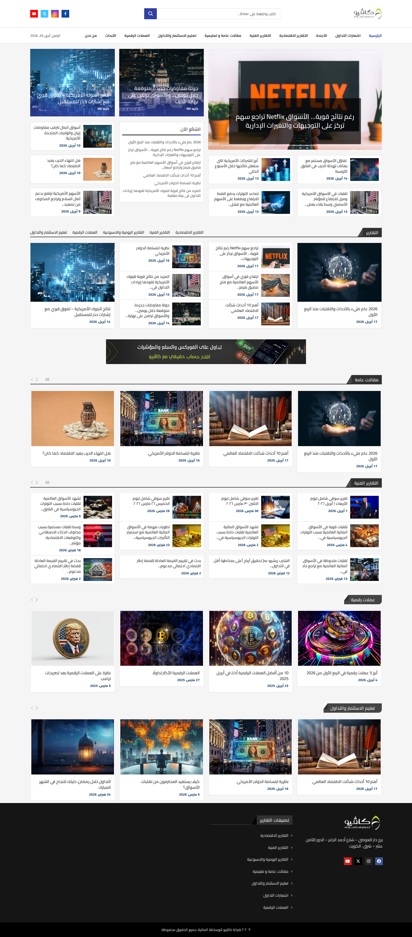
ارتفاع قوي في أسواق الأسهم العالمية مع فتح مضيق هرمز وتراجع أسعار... (165, 164)
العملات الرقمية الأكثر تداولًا (176, 673)
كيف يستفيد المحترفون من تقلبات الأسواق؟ (170, 784)
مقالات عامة (366, 380)
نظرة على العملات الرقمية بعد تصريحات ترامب (78, 676)
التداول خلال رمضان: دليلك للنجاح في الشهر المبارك (75, 784)
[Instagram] (55, 14)
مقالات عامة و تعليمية (223, 35)
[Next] (36, 379)
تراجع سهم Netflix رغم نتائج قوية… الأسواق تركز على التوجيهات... (237, 253)
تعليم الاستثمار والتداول (177, 35)
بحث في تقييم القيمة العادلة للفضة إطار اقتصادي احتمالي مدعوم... (169, 563)
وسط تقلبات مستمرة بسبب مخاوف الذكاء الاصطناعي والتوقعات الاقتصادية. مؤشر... (59, 535)
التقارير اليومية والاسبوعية (123, 232)
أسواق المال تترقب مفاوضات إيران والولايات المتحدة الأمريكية (57, 133)
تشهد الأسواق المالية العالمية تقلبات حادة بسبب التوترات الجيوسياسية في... (237, 532)
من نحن (91, 35)
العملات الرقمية (137, 35)
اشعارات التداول (348, 35)
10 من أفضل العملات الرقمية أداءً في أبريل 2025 (252, 676)
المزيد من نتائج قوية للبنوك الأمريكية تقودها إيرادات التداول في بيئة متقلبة (162, 193)
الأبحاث (110, 35)
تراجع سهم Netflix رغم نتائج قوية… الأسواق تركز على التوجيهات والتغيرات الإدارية (164, 152)
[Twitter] (44, 14)
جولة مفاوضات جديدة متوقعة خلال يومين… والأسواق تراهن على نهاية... (147, 310)
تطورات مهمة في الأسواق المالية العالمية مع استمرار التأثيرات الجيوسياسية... (148, 532)
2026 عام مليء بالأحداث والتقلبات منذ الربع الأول (295, 121)
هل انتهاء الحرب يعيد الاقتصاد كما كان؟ (63, 163)
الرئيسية (375, 35)
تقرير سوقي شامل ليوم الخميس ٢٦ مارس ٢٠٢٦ (151, 501)
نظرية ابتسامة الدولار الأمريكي (177, 183)
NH (188, 108)
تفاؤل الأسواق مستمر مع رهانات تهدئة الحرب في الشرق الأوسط (324, 166)
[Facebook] (65, 14)
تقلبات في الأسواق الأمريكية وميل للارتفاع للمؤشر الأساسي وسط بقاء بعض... (324, 199)
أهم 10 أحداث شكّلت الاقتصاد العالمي (172, 175)
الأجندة (321, 35)
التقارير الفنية (260, 35)
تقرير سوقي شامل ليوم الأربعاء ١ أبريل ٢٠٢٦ (328, 501)
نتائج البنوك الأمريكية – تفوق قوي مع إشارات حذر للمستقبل (73, 98)
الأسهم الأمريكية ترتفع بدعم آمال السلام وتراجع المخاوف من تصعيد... (57, 199)
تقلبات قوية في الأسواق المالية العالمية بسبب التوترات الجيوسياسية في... (323, 532)
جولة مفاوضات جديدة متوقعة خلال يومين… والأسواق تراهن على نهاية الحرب (163, 95)
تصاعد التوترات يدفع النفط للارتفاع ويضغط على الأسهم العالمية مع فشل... (236, 199)
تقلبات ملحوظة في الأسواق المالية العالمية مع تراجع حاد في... (324, 566)
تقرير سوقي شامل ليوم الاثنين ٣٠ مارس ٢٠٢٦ (239, 501)
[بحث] (213, 13)
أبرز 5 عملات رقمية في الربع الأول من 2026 (342, 673)
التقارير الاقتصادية (293, 35)
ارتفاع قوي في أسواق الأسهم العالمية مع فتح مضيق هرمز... (239, 282)
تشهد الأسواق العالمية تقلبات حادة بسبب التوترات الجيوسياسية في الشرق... (60, 504)
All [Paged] (47, 379)
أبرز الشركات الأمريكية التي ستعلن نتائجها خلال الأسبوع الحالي (237, 166)
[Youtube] (34, 14)
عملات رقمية (363, 599)
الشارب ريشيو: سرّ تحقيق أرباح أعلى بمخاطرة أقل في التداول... (252, 563)
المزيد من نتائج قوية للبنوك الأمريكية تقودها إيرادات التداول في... (148, 282)
